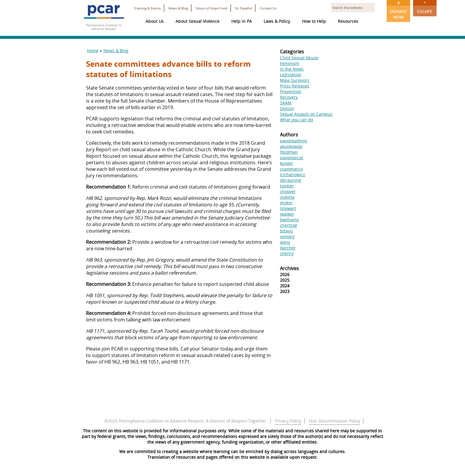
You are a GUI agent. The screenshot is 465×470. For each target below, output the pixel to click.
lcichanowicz (292, 174)
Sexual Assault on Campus (306, 114)
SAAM (286, 103)
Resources (348, 21)
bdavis (286, 231)
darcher (288, 248)
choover (288, 191)
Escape (425, 7)
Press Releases (294, 86)
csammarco (291, 169)
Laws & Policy (277, 21)
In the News (292, 69)
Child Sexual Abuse (299, 57)
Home (92, 50)
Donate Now (398, 10)
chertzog (288, 225)
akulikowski (291, 146)
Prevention (290, 91)
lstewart (288, 208)
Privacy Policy (288, 421)
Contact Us (268, 8)
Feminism (289, 63)
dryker (286, 202)
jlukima (287, 197)
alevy (285, 242)
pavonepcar (291, 157)
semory (287, 236)
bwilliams (289, 219)
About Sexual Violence (197, 21)
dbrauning (290, 180)
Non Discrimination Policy (334, 421)
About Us (155, 21)
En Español (243, 8)
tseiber (287, 186)
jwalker (287, 214)
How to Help (314, 21)
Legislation (290, 74)
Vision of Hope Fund (211, 8)
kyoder (286, 163)
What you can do (296, 119)
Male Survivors (294, 80)
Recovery (289, 97)
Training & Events (147, 8)
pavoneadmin (293, 141)
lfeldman (289, 152)
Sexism (287, 108)
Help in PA (241, 21)
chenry (287, 253)
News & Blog (178, 8)
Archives (289, 268)
